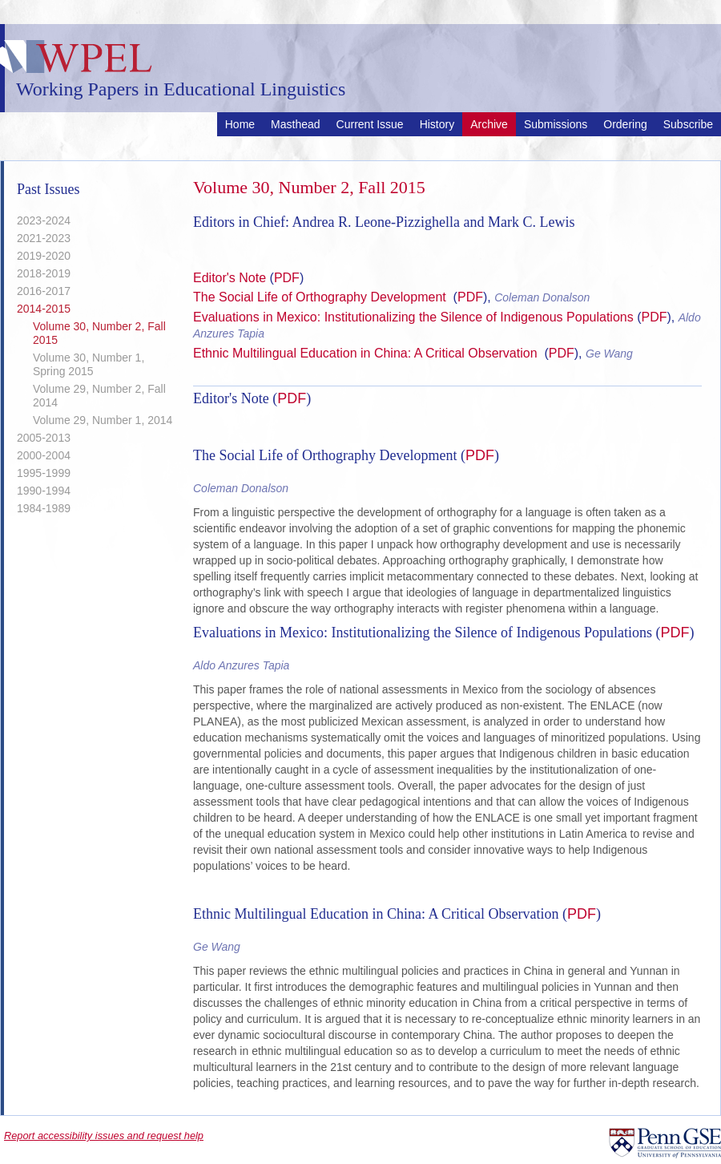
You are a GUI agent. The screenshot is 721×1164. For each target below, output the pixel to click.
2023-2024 (43, 220)
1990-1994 (43, 490)
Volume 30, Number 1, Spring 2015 (88, 364)
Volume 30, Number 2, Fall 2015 (99, 333)
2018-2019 (43, 273)
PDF (287, 278)
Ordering (624, 124)
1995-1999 (43, 473)
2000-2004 (43, 455)
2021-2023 (43, 238)
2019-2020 (43, 255)
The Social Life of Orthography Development (321, 297)
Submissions (555, 124)
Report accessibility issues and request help (103, 1136)
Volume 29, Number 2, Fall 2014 (99, 395)
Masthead (295, 124)
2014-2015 (43, 308)
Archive (489, 124)
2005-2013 (43, 437)
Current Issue (370, 124)
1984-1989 (43, 508)
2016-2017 (43, 291)
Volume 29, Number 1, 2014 (102, 420)
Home (240, 124)
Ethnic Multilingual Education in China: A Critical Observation (367, 353)
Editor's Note (229, 278)
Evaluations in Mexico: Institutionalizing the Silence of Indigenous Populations (415, 317)
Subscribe (688, 124)
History (437, 124)
